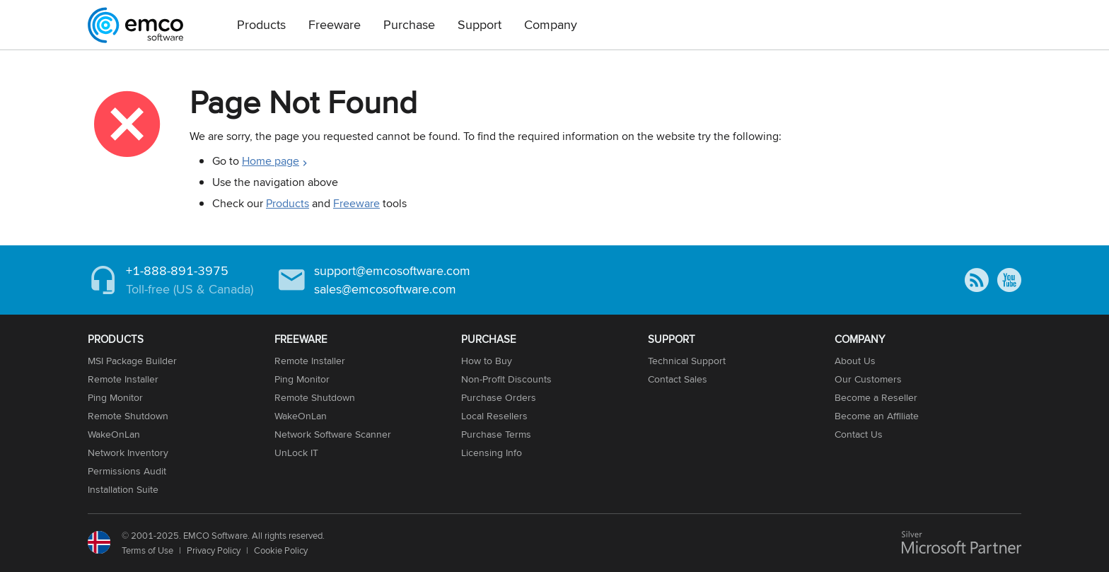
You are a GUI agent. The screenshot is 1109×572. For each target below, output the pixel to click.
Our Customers (868, 379)
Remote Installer (123, 379)
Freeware (334, 24)
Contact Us (859, 434)
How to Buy (486, 361)
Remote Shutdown (128, 416)
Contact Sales (677, 379)
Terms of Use (147, 550)
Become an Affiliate (877, 416)
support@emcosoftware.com (392, 270)
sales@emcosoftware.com (385, 289)
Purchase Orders (498, 397)
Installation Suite (123, 489)
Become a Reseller (876, 397)
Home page (270, 161)
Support (479, 24)
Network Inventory (128, 452)
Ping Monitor (115, 397)
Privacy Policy (213, 550)
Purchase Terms (496, 434)
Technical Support (687, 361)
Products (261, 24)
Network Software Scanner (332, 434)
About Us (855, 361)
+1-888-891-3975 (177, 270)
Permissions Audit (127, 471)
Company (550, 24)
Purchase (409, 24)
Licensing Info (491, 452)
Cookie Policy (281, 550)
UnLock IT (296, 452)
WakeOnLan (114, 434)
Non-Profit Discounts (506, 379)
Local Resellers (494, 416)
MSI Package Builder (132, 361)
